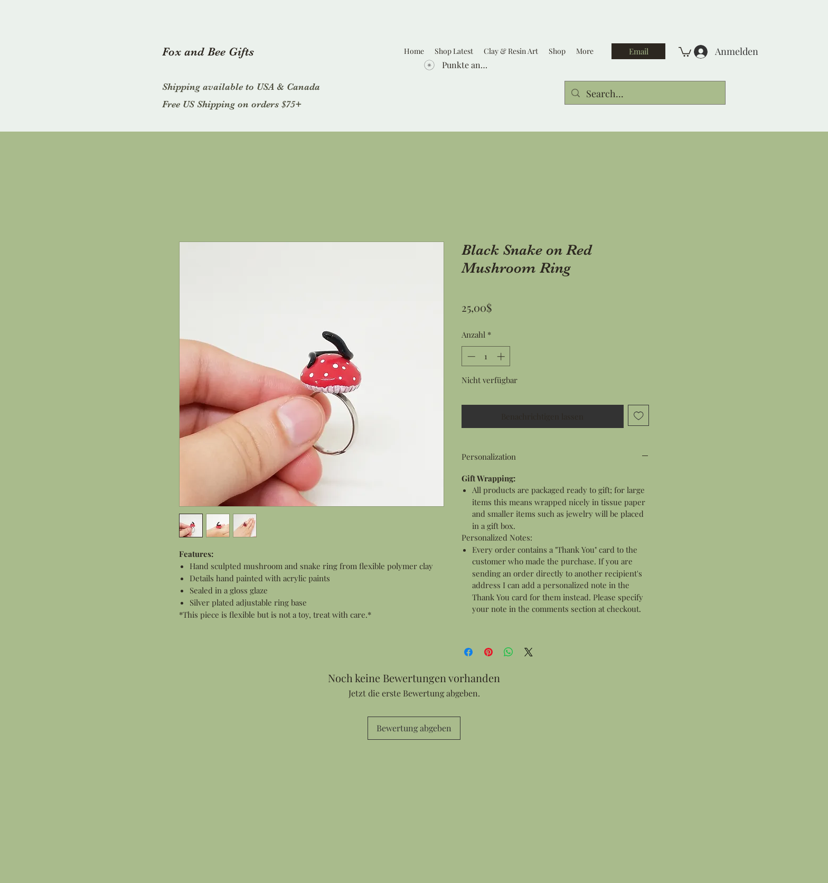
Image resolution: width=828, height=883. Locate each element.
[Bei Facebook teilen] (468, 652)
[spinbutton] (486, 356)
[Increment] (502, 356)
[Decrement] (470, 356)
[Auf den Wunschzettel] (639, 415)
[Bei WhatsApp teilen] (508, 652)
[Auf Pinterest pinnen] (488, 652)
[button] (685, 51)
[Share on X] (528, 652)
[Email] (638, 51)
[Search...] (644, 94)
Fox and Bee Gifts (208, 51)
